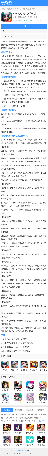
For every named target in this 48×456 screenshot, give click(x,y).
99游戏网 (6, 2)
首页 (3, 9)
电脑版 (27, 450)
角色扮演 (10, 9)
